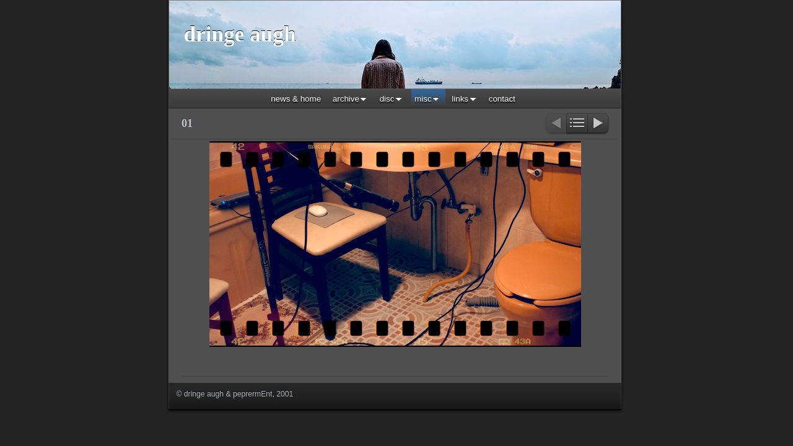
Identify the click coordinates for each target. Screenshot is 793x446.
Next (599, 124)
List (577, 124)
